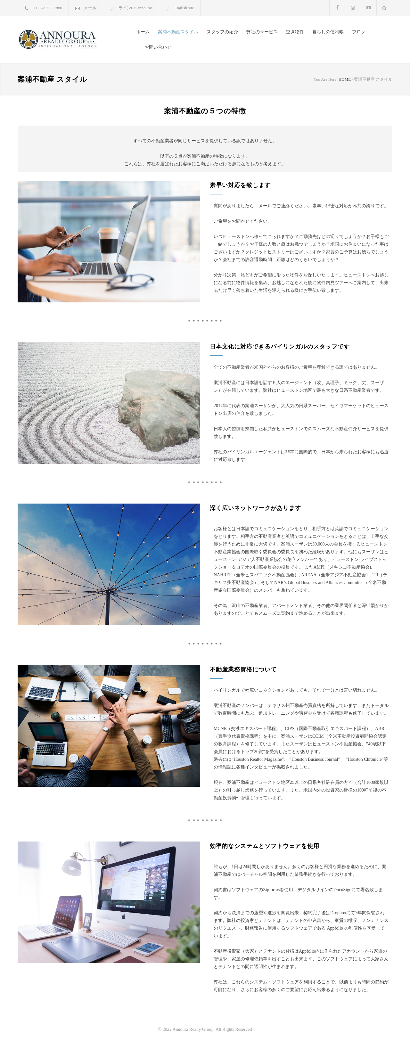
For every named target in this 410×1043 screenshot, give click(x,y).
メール (90, 7)
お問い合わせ (157, 47)
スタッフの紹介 (222, 31)
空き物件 (295, 31)
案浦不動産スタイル (178, 31)
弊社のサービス (262, 31)
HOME (345, 79)
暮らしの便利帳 (328, 31)
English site (184, 7)
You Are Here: (326, 79)
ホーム (143, 31)
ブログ (358, 31)
